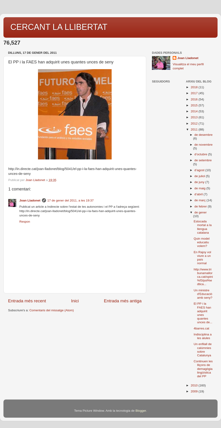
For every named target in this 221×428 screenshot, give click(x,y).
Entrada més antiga (123, 300)
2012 (194, 123)
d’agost (200, 170)
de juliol (200, 176)
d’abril (199, 194)
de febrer (201, 206)
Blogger (140, 410)
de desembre (204, 134)
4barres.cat (201, 328)
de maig (200, 188)
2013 (194, 117)
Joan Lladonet (30, 200)
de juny (200, 182)
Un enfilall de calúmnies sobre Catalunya (203, 349)
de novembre (204, 144)
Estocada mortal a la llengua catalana (203, 227)
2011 (194, 129)
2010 (194, 385)
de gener (201, 212)
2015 (194, 105)
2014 (194, 111)
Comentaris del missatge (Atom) (51, 310)
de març (201, 200)
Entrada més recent (27, 300)
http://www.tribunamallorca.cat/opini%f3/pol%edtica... (203, 277)
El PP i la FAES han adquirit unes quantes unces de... (203, 313)
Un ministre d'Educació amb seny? (203, 294)
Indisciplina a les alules (203, 336)
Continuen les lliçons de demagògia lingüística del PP (203, 369)
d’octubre (201, 154)
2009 (194, 391)
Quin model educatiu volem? (201, 242)
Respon (24, 221)
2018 (194, 87)
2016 (194, 99)
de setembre (203, 160)
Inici (75, 300)
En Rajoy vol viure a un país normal (202, 257)
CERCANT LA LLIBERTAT (58, 27)
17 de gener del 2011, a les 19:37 (70, 200)
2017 (194, 93)
